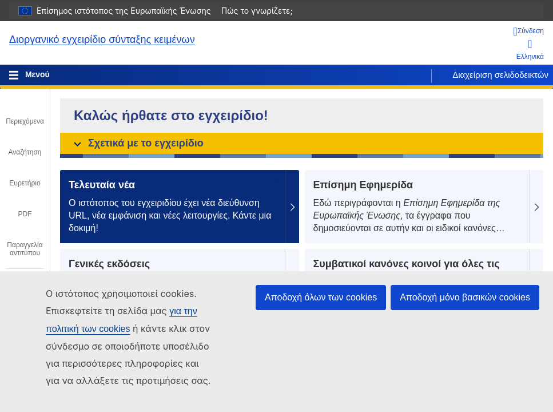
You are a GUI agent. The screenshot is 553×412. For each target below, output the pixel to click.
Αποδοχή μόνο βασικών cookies (465, 297)
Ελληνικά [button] (530, 49)
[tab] (25, 113)
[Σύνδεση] (529, 31)
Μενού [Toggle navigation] (36, 74)
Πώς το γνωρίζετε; (262, 10)
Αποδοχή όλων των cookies (321, 297)
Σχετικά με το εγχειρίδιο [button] (139, 143)
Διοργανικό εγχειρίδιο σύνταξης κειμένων (102, 39)
